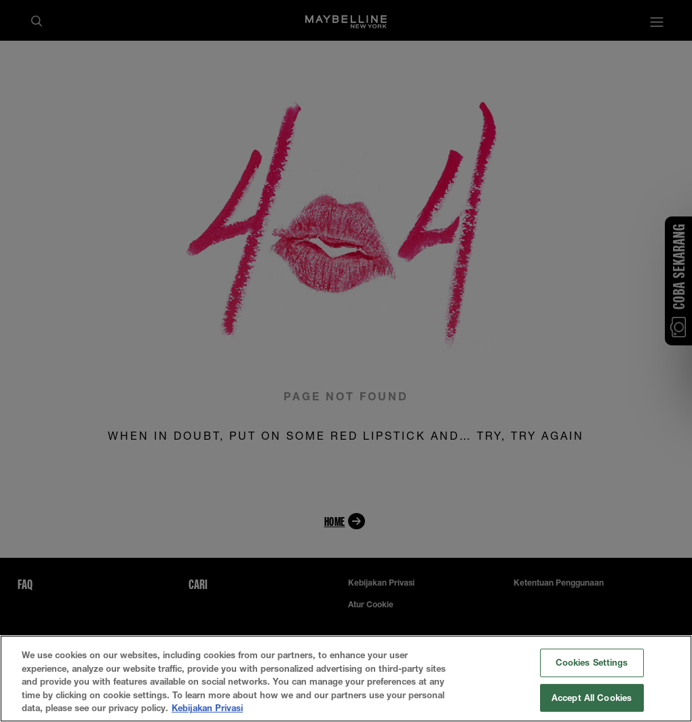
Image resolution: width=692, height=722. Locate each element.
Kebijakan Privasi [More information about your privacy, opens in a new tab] (207, 707)
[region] (346, 678)
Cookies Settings (592, 662)
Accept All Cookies (592, 697)
